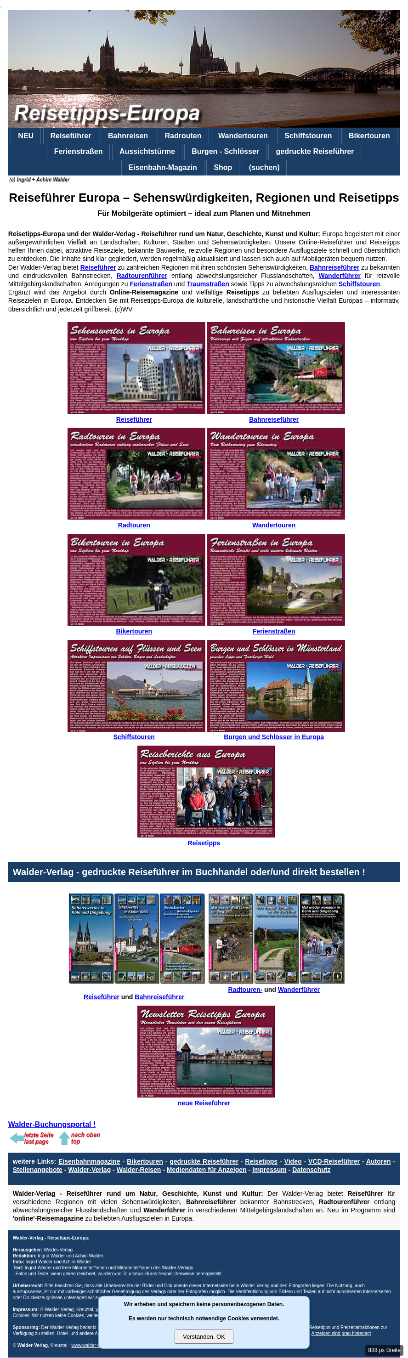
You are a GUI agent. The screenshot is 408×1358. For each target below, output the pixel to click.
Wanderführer (340, 275)
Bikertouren (369, 136)
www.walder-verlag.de (93, 1345)
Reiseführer (71, 136)
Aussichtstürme (147, 151)
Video (293, 1161)
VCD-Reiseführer (334, 1161)
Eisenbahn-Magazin (163, 167)
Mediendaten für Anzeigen (207, 1169)
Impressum (269, 1169)
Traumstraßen (208, 284)
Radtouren (136, 521)
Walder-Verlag (89, 1169)
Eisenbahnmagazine (89, 1161)
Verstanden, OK (204, 1336)
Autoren (378, 1161)
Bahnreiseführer (334, 267)
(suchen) (264, 167)
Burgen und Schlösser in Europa (276, 733)
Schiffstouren (308, 136)
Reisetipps (206, 839)
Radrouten (183, 136)
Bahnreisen (128, 136)
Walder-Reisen (139, 1169)
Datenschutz (311, 1169)
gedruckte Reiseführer (315, 151)
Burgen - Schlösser (225, 151)
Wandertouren (243, 136)
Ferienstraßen (78, 151)
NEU (26, 136)
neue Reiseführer (206, 1099)
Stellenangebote (37, 1169)
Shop (223, 167)
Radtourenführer (142, 275)
